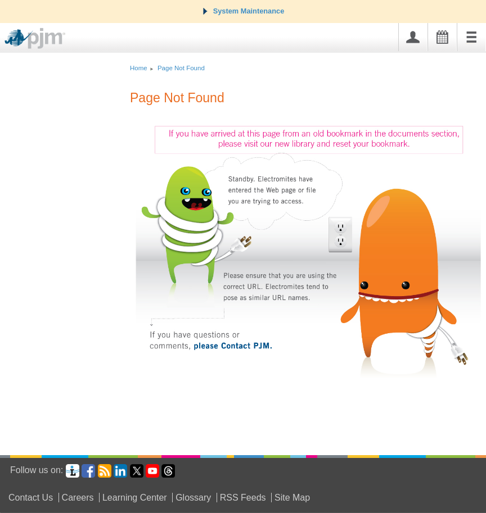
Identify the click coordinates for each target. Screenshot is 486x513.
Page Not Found (181, 68)
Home (138, 68)
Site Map (292, 497)
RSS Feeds (243, 497)
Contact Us (30, 497)
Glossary (193, 497)
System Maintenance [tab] (243, 11)
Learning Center (134, 497)
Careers (78, 497)
